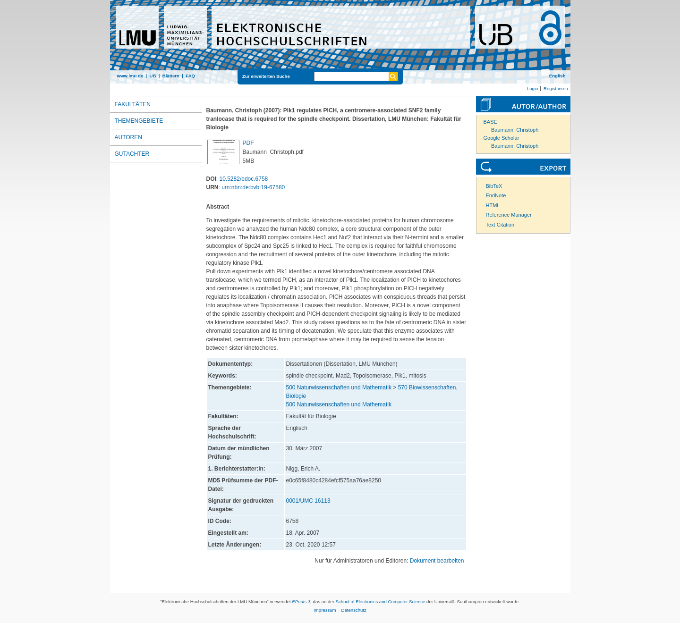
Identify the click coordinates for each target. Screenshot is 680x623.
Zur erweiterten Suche (266, 76)
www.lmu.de (130, 75)
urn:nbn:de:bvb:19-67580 (253, 187)
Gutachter (132, 154)
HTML (493, 205)
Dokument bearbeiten (437, 560)
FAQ (190, 75)
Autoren (128, 137)
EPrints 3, (302, 601)
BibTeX (494, 186)
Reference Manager (509, 215)
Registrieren (556, 88)
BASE (490, 122)
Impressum (325, 610)
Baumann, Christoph (514, 130)
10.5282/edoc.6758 (244, 179)
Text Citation (500, 224)
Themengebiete (139, 121)
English (557, 75)
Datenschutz (353, 610)
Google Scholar (501, 138)
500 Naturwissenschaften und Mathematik (338, 387)
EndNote (496, 195)
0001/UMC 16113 (308, 500)
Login (532, 88)
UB (152, 75)
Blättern (170, 75)
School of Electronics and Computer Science (380, 601)
